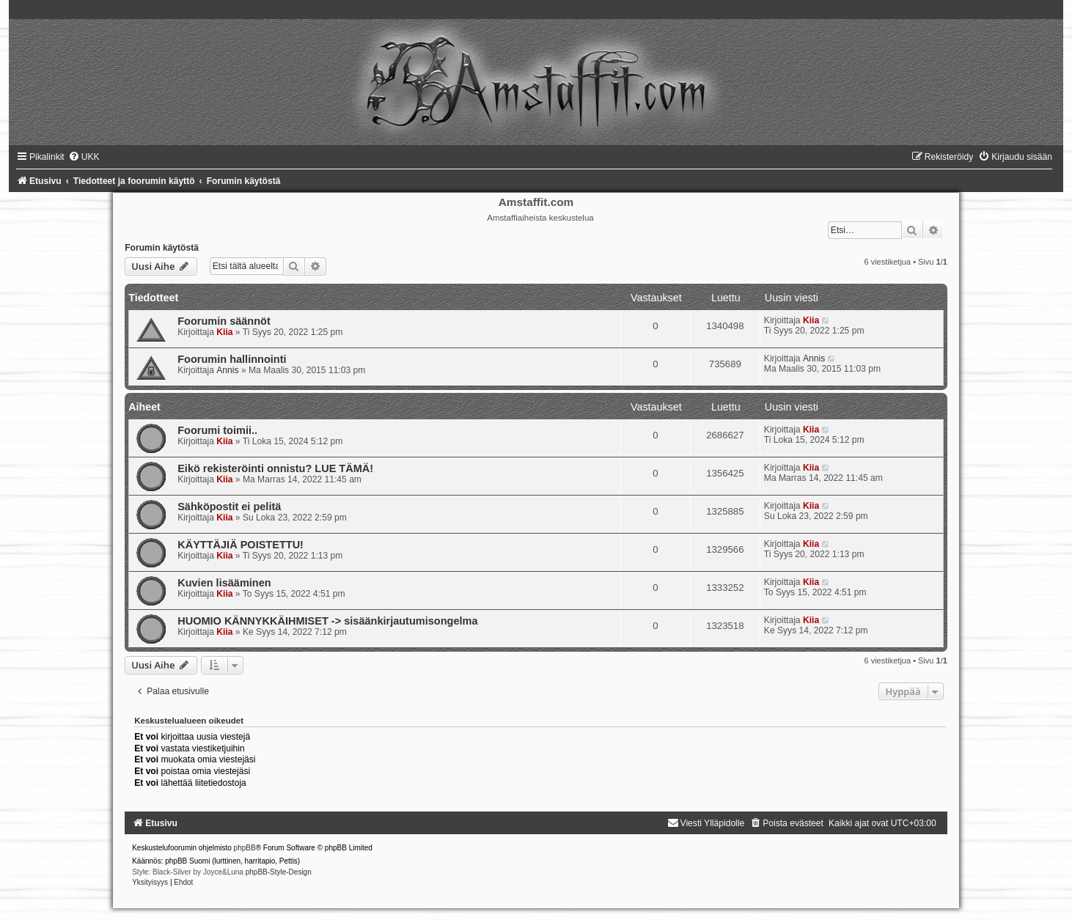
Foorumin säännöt (224, 321)
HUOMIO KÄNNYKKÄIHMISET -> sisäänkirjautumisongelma (327, 621)
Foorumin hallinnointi (231, 359)
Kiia (224, 332)
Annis (227, 370)
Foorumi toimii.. (217, 430)
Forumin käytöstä (162, 248)
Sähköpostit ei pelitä (229, 506)
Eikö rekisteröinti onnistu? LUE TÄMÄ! (275, 468)
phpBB (245, 848)
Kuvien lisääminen (224, 583)
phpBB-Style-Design (279, 872)
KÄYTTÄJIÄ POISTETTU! (240, 545)
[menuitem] (84, 157)
